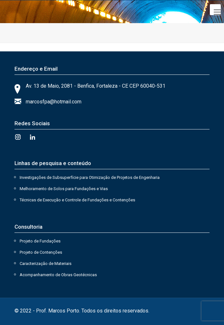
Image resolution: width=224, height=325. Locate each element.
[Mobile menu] (215, 9)
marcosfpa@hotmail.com (53, 102)
